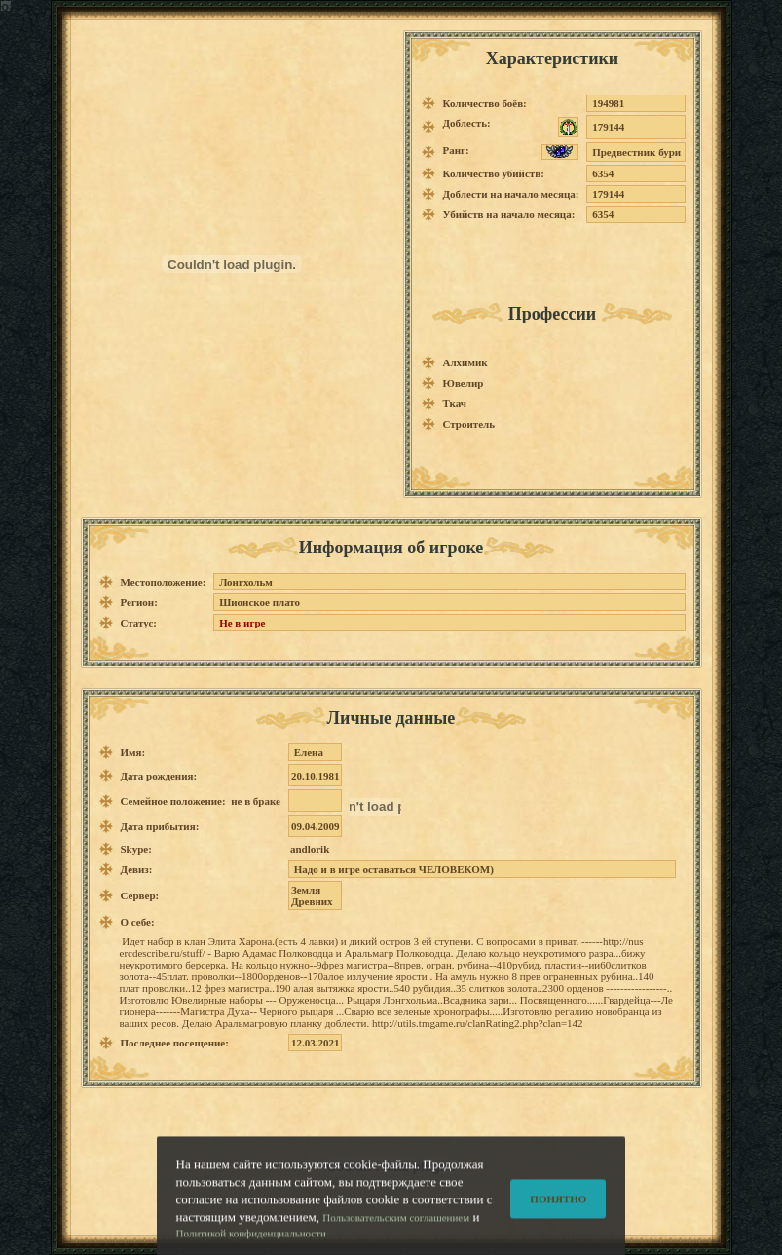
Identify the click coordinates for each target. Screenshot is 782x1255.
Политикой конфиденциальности (251, 1241)
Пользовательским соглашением (395, 1226)
